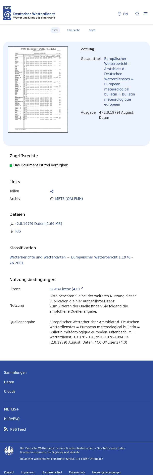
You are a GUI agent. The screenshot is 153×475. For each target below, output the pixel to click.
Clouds (10, 391)
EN (125, 14)
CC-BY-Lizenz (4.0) (64, 289)
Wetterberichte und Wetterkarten (38, 257)
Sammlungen (15, 372)
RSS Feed (18, 429)
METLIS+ (11, 409)
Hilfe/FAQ (12, 419)
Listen (9, 382)
